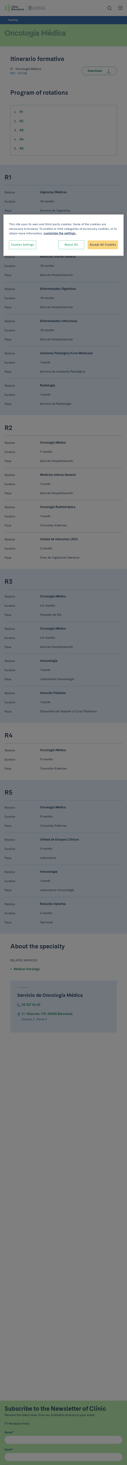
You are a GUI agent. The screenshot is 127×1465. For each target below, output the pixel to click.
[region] (63, 235)
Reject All (71, 244)
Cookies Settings (22, 244)
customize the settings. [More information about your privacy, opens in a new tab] (60, 233)
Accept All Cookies (103, 244)
